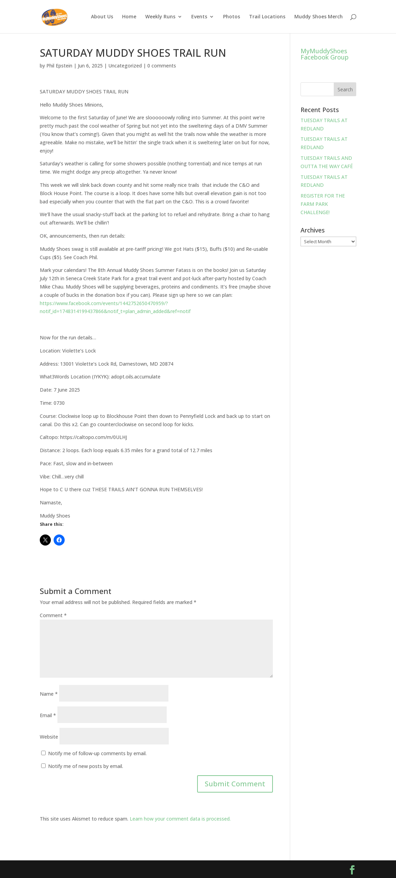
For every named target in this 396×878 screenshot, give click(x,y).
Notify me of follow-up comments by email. (97, 753)
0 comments (161, 65)
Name (49, 693)
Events (199, 17)
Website (49, 736)
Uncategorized (125, 65)
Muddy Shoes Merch (318, 17)
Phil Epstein (59, 65)
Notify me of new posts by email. (85, 766)
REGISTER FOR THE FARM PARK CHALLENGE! (323, 204)
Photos (231, 17)
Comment (53, 615)
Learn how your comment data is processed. (180, 818)
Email (48, 715)
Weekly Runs (160, 17)
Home (129, 17)
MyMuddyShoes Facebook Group (325, 54)
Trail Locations (267, 17)
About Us (102, 17)
